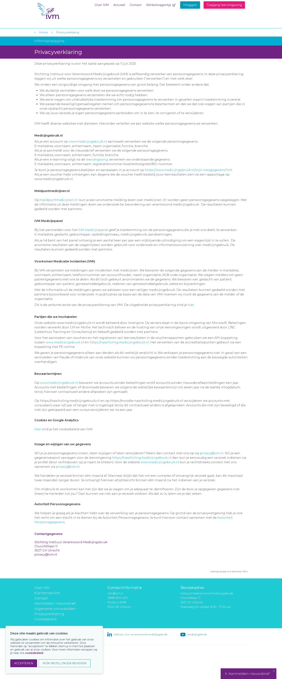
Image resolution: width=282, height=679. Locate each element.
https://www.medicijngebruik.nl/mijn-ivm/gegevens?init (188, 170)
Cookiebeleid (45, 619)
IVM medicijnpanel (93, 230)
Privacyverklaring (67, 32)
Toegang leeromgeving (224, 5)
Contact (136, 5)
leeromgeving (97, 159)
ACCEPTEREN (23, 663)
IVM (60, 11)
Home (43, 32)
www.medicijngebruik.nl (88, 141)
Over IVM (102, 5)
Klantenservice (47, 593)
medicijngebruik (197, 634)
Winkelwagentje (158, 5)
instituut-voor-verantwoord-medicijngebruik (140, 634)
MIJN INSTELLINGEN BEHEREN (64, 663)
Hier (37, 429)
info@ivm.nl (115, 593)
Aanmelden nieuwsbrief (55, 603)
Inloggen (190, 5)
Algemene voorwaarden (55, 609)
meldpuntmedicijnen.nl (59, 200)
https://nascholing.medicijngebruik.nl (119, 342)
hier (191, 305)
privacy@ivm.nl (211, 453)
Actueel (119, 5)
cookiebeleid (34, 653)
